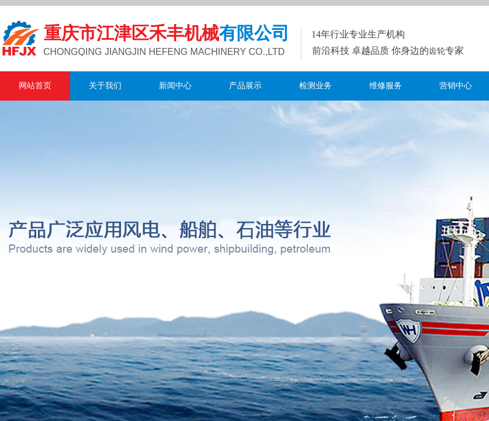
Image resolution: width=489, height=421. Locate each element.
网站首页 (35, 85)
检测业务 (315, 85)
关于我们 (105, 85)
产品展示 (245, 85)
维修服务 (385, 85)
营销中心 (455, 85)
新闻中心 (175, 85)
